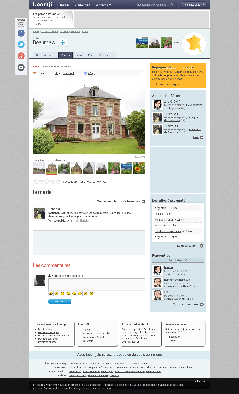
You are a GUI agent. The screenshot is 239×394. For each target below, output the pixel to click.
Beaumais (75, 31)
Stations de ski (137, 367)
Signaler (84, 220)
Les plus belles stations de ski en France (90, 363)
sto (166, 292)
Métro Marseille (91, 371)
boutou (168, 267)
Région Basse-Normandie (96, 333)
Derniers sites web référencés (54, 335)
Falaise (159, 213)
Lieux (79, 55)
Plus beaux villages (157, 367)
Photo (37, 66)
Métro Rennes (153, 371)
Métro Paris (75, 371)
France (36, 31)
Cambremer (174, 274)
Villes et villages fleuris (181, 367)
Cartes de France (78, 367)
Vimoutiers (161, 225)
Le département (187, 245)
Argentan (160, 208)
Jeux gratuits (76, 375)
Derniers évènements (49, 338)
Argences (160, 237)
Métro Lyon (107, 371)
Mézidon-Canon (164, 219)
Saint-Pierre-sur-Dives (168, 231)
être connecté (74, 275)
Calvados (64, 31)
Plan (90, 55)
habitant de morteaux (177, 279)
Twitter (172, 340)
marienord (68, 73)
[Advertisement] (141, 19)
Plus (196, 137)
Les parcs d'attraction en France (131, 363)
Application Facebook (96, 375)
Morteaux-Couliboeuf (179, 286)
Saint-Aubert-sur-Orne (179, 298)
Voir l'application (130, 341)
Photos (85, 31)
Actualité (49, 55)
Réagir (91, 73)
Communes (122, 367)
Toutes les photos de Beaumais (118, 201)
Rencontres (106, 55)
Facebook (174, 336)
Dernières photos (47, 341)
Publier (59, 301)
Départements (106, 367)
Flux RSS (83, 324)
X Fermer (200, 381)
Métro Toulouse (123, 371)
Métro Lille (139, 371)
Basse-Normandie (49, 31)
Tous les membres (186, 304)
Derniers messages (48, 332)
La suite (37, 23)
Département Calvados (95, 337)
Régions (93, 367)
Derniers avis (45, 329)
